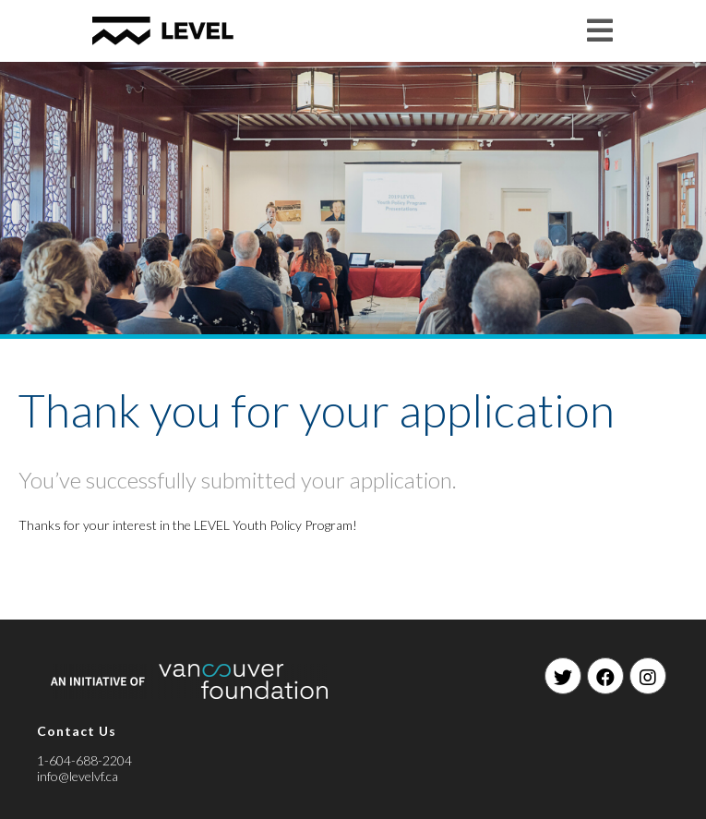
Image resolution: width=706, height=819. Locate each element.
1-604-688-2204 (84, 760)
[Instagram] (647, 675)
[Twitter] (562, 675)
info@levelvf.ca (77, 776)
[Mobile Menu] (600, 30)
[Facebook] (605, 675)
